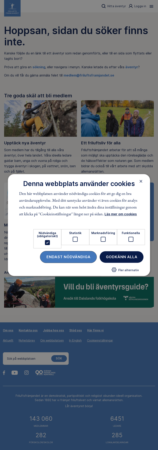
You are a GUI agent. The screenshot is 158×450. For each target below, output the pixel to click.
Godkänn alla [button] (121, 257)
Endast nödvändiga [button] (68, 257)
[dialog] (79, 225)
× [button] (141, 181)
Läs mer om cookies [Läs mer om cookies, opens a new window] (121, 214)
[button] (125, 271)
